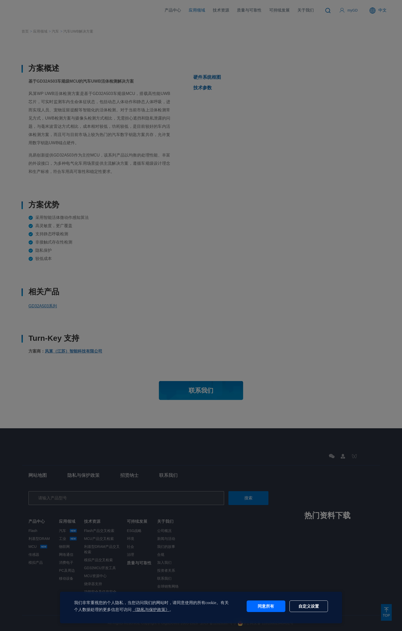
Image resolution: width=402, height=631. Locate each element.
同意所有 (266, 606)
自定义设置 (308, 606)
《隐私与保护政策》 (151, 609)
